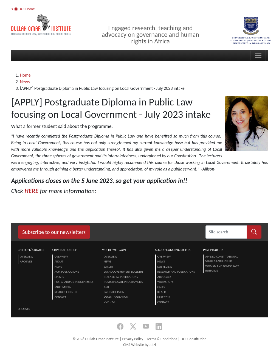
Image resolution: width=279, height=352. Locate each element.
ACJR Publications (67, 271)
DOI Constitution (193, 339)
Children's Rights (31, 250)
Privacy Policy (132, 339)
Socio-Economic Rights (172, 250)
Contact (60, 297)
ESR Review (164, 267)
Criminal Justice (64, 250)
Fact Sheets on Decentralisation (116, 294)
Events (59, 277)
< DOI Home (23, 9)
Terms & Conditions (162, 339)
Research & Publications (121, 277)
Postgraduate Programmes (74, 282)
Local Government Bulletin (123, 271)
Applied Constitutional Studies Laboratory (221, 259)
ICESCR (161, 292)
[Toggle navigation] (258, 55)
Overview (26, 256)
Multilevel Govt (114, 250)
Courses (24, 309)
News (25, 81)
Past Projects (213, 250)
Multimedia (63, 287)
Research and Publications (176, 271)
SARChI (108, 267)
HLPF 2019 (163, 297)
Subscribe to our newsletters (54, 232)
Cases (161, 287)
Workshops (165, 282)
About (59, 261)
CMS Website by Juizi (139, 344)
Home (25, 75)
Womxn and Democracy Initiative (222, 268)
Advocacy (164, 277)
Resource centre (66, 292)
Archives (26, 261)
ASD (106, 287)
